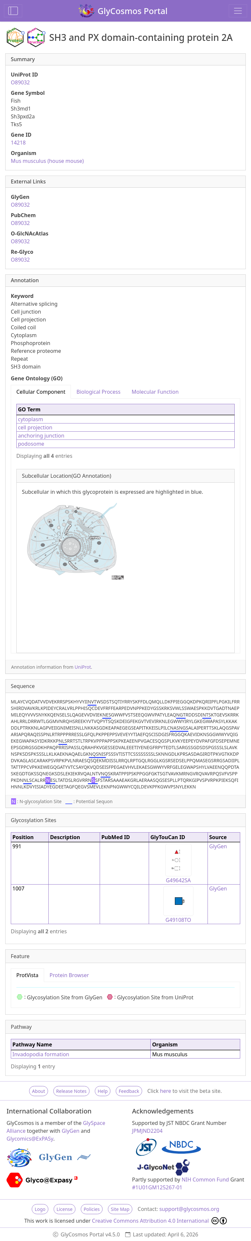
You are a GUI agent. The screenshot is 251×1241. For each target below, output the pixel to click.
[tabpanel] (125, 526)
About (38, 1091)
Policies (92, 1209)
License (65, 1209)
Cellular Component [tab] (40, 391)
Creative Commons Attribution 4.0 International (159, 1220)
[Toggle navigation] (238, 10)
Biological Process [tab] (98, 391)
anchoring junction (41, 435)
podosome (31, 443)
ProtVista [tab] (27, 975)
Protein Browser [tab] (69, 975)
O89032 (20, 82)
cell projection (35, 427)
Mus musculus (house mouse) (47, 160)
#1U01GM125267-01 (157, 1187)
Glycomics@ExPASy (30, 1138)
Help (103, 1091)
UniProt (83, 667)
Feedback (129, 1091)
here (165, 1090)
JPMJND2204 (147, 1130)
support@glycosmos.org (189, 1209)
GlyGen (218, 846)
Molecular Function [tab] (155, 391)
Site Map (120, 1209)
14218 (18, 142)
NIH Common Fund (205, 1179)
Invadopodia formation (40, 1054)
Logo (40, 1209)
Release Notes (71, 1091)
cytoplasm (30, 419)
